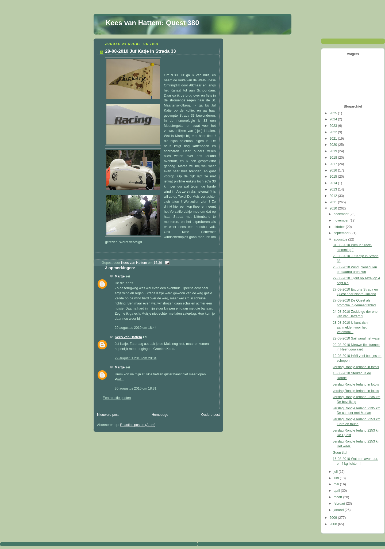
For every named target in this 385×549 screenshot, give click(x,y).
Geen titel (340, 453)
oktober (340, 227)
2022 (334, 132)
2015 (334, 176)
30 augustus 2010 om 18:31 (135, 388)
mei (337, 484)
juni (337, 478)
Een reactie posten (117, 398)
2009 (334, 518)
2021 (334, 138)
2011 (334, 202)
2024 (334, 119)
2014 (334, 183)
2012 (334, 196)
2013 (334, 189)
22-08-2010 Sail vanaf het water (357, 338)
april (337, 491)
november (342, 220)
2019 (334, 151)
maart (338, 497)
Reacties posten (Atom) (137, 425)
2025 (334, 113)
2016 (334, 170)
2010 (334, 208)
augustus (341, 239)
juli (336, 472)
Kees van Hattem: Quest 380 (152, 23)
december (342, 214)
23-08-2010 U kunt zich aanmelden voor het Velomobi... (350, 327)
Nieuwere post (108, 415)
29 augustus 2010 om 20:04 (135, 358)
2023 (334, 126)
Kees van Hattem (128, 337)
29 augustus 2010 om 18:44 (135, 328)
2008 (334, 524)
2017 (334, 164)
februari (340, 503)
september (342, 233)
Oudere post (210, 415)
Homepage (160, 415)
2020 (334, 145)
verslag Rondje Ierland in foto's (356, 367)
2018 (334, 157)
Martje (120, 276)
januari (339, 510)
